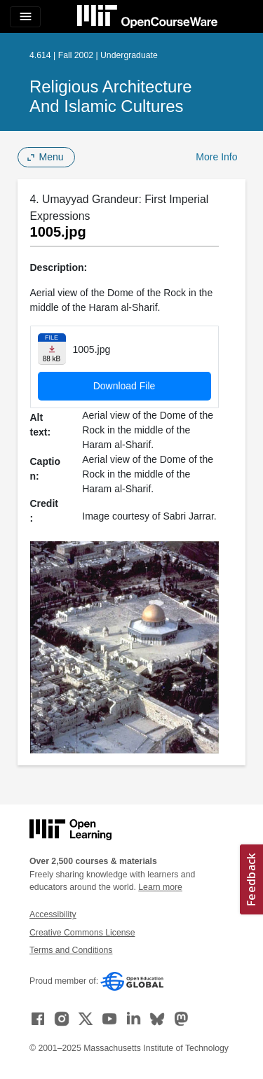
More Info (216, 156)
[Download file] (52, 349)
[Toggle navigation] (25, 16)
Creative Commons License (82, 933)
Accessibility (52, 914)
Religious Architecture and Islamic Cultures (110, 96)
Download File (124, 385)
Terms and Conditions (70, 950)
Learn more (160, 887)
